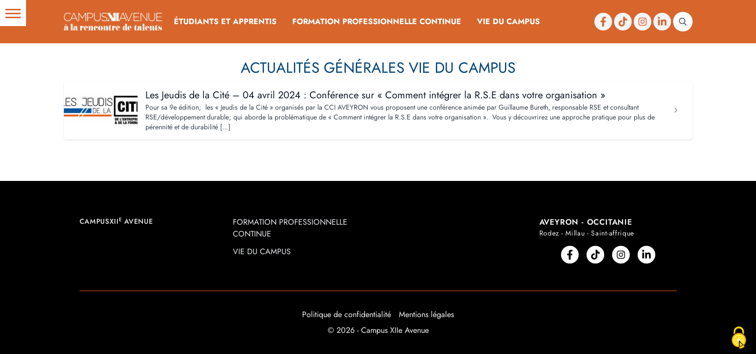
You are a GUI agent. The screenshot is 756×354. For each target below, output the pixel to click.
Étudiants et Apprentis (225, 21)
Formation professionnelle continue (376, 21)
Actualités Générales (322, 67)
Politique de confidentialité (346, 314)
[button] (13, 13)
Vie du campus (508, 21)
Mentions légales (426, 314)
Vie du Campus (462, 67)
